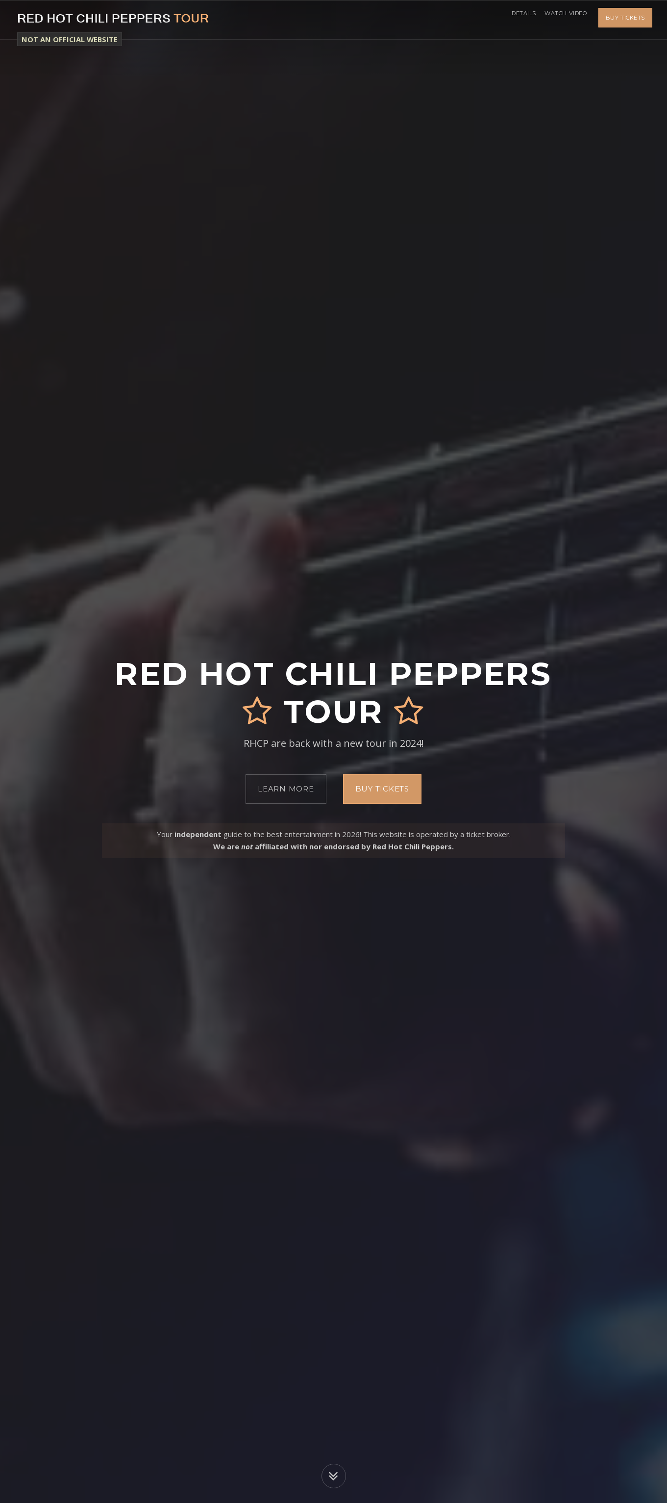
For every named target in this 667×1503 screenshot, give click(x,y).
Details (514, 19)
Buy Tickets (625, 19)
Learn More (286, 788)
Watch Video (563, 19)
